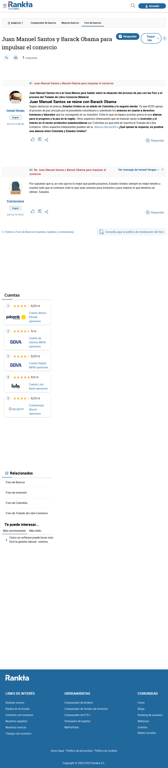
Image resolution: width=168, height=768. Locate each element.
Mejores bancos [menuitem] (70, 22)
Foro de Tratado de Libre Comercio (27, 513)
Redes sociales (147, 733)
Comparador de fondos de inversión (86, 709)
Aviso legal (57, 751)
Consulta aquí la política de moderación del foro (131, 231)
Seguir (15, 117)
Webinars (143, 721)
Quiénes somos (15, 702)
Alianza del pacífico (106, 127)
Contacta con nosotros (19, 715)
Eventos (142, 727)
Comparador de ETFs (77, 715)
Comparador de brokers (78, 702)
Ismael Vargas (15, 110)
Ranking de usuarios (150, 715)
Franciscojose (15, 201)
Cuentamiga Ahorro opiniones (36, 409)
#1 (31, 83)
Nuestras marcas (16, 727)
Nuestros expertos (16, 721)
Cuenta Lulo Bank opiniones (38, 386)
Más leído (35, 531)
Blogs (141, 709)
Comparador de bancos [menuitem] (43, 22)
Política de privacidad (79, 751)
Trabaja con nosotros (18, 733)
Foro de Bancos (15, 482)
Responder (128, 36)
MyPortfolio (71, 727)
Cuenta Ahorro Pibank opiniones (37, 317)
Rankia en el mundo (18, 709)
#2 (31, 169)
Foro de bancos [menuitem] (92, 22)
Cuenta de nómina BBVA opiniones (37, 342)
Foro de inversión (16, 492)
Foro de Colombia (16, 503)
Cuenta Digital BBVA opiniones (38, 365)
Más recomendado (14, 531)
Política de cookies (105, 751)
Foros (141, 702)
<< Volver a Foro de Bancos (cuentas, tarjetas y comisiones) (38, 232)
